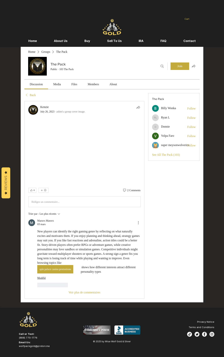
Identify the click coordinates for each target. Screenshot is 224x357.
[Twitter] (197, 334)
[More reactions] (43, 190)
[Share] (138, 107)
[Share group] (193, 66)
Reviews (6, 183)
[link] (36, 84)
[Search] (162, 66)
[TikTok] (189, 334)
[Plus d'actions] (138, 222)
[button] (190, 19)
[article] (84, 200)
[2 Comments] (132, 190)
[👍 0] (32, 190)
